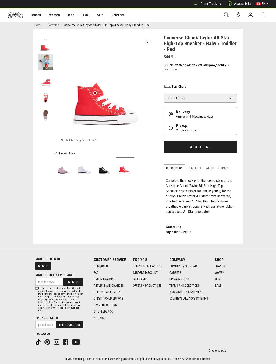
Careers (175, 273)
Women (51, 15)
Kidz (80, 15)
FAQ (96, 273)
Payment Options (105, 305)
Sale (94, 15)
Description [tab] (174, 169)
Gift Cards (140, 279)
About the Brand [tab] (217, 169)
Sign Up (43, 266)
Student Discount (145, 273)
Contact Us (102, 266)
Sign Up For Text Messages (54, 275)
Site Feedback (103, 311)
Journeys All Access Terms (188, 298)
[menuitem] (33, 15)
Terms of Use (65, 299)
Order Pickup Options (108, 298)
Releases (111, 15)
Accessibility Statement (186, 292)
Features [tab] (194, 169)
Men (67, 15)
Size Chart (175, 87)
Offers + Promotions (147, 286)
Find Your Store (47, 318)
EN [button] (262, 4)
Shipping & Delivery (107, 292)
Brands (33, 15)
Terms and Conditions (184, 286)
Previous (45, 39)
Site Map (100, 318)
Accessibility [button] (238, 4)
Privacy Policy (179, 279)
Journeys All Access (147, 266)
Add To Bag (200, 148)
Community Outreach (184, 266)
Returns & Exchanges (109, 286)
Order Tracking (206, 4)
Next (45, 119)
